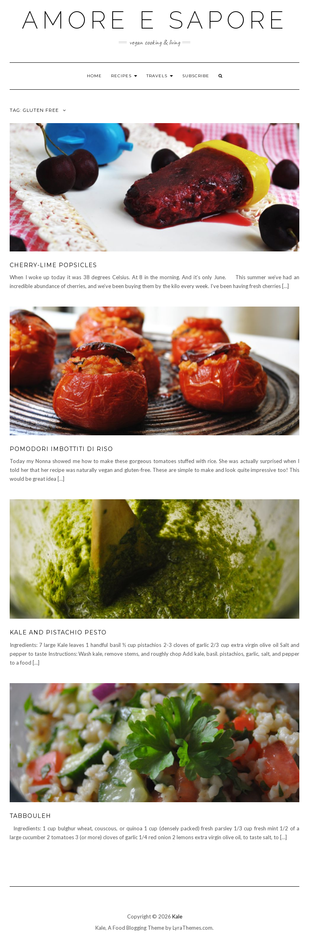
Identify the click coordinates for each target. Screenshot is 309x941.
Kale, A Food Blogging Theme (129, 928)
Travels (159, 75)
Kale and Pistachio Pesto (58, 632)
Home (94, 75)
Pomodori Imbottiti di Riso (61, 449)
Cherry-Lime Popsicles (53, 265)
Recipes (124, 75)
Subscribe (195, 75)
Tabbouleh (30, 816)
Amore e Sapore (155, 20)
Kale (177, 916)
